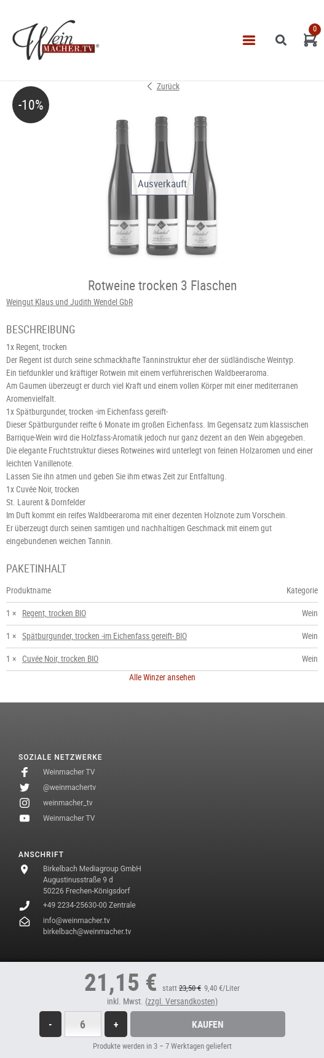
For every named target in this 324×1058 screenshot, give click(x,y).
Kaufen (208, 1024)
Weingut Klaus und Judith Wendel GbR (69, 301)
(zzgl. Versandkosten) (181, 1001)
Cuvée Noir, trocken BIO (60, 658)
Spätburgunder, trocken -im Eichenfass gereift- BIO (104, 635)
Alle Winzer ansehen (162, 677)
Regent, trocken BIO (54, 613)
